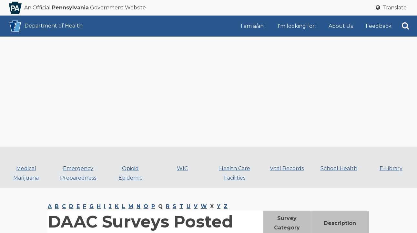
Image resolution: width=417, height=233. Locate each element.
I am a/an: (253, 26)
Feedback (379, 26)
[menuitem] (254, 26)
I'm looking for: (297, 26)
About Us (341, 26)
